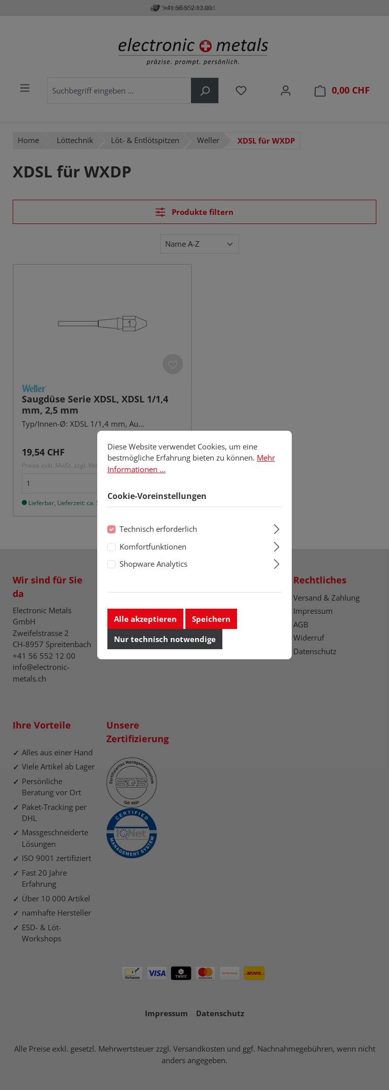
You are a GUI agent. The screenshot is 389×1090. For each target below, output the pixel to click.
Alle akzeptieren (145, 621)
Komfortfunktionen (153, 548)
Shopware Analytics (153, 566)
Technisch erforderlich (158, 531)
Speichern (211, 621)
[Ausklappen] (277, 530)
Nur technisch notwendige (165, 641)
